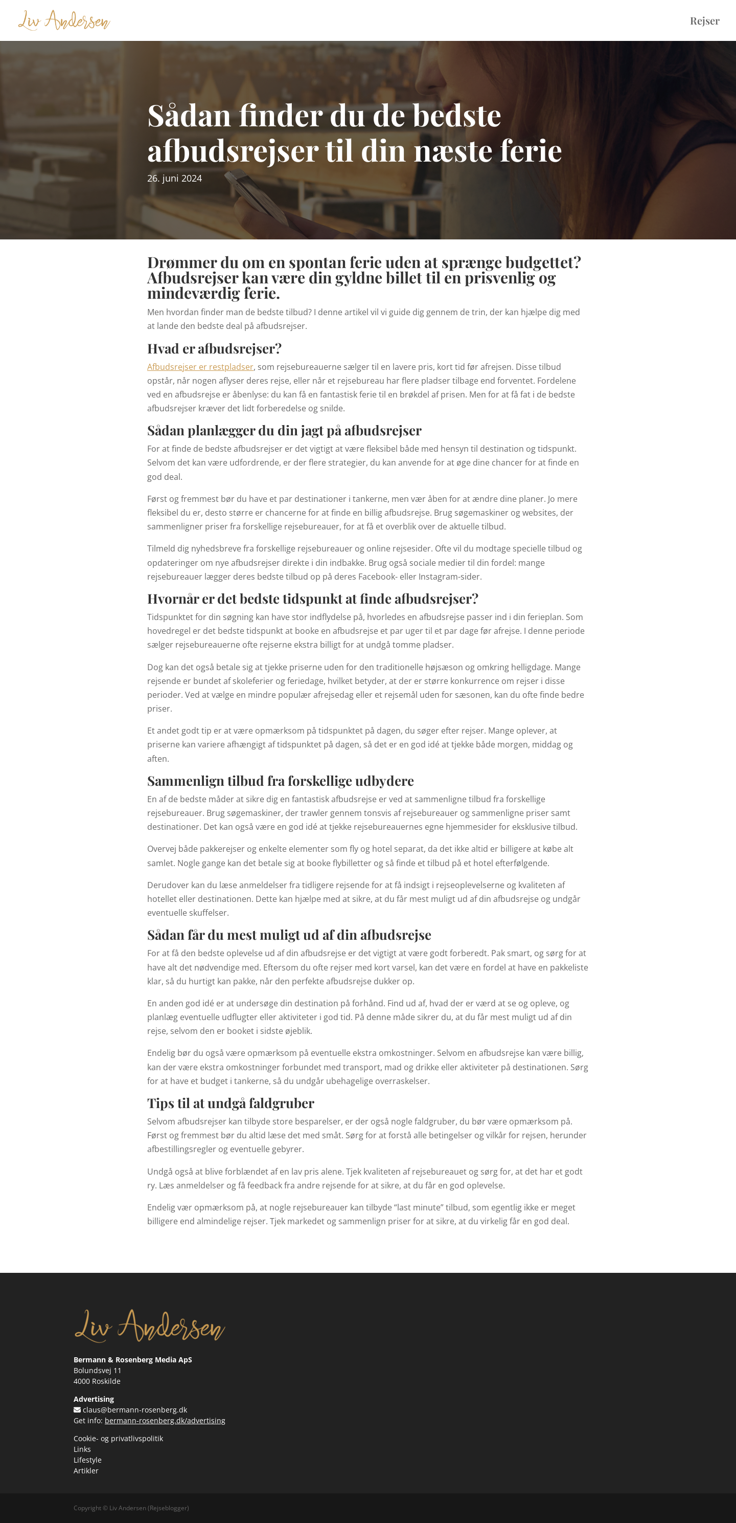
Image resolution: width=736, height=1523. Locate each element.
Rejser (705, 22)
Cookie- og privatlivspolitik (118, 1438)
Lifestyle (88, 1460)
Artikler (86, 1470)
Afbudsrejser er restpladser (200, 366)
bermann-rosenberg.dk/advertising (165, 1420)
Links (82, 1449)
